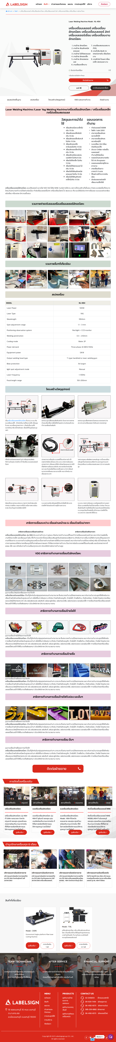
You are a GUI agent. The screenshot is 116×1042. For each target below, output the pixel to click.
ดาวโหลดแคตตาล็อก (100, 88)
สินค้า (47, 4)
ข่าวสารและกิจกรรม (58, 4)
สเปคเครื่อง (34, 99)
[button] (92, 1039)
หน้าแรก (39, 4)
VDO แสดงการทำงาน (82, 99)
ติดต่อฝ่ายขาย (96, 80)
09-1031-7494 (90, 1001)
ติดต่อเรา (104, 4)
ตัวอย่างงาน (104, 99)
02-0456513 (89, 997)
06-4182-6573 (90, 1005)
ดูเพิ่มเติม (20, 832)
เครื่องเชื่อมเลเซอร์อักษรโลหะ (17, 420)
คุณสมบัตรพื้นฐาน (14, 99)
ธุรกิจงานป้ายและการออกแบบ (67, 1000)
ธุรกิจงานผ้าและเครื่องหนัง (68, 1015)
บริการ (89, 4)
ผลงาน (70, 4)
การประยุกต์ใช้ (80, 4)
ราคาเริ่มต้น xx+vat (83, 945)
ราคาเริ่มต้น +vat (47, 945)
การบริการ (48, 1019)
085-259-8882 (91, 1009)
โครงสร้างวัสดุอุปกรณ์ (56, 99)
